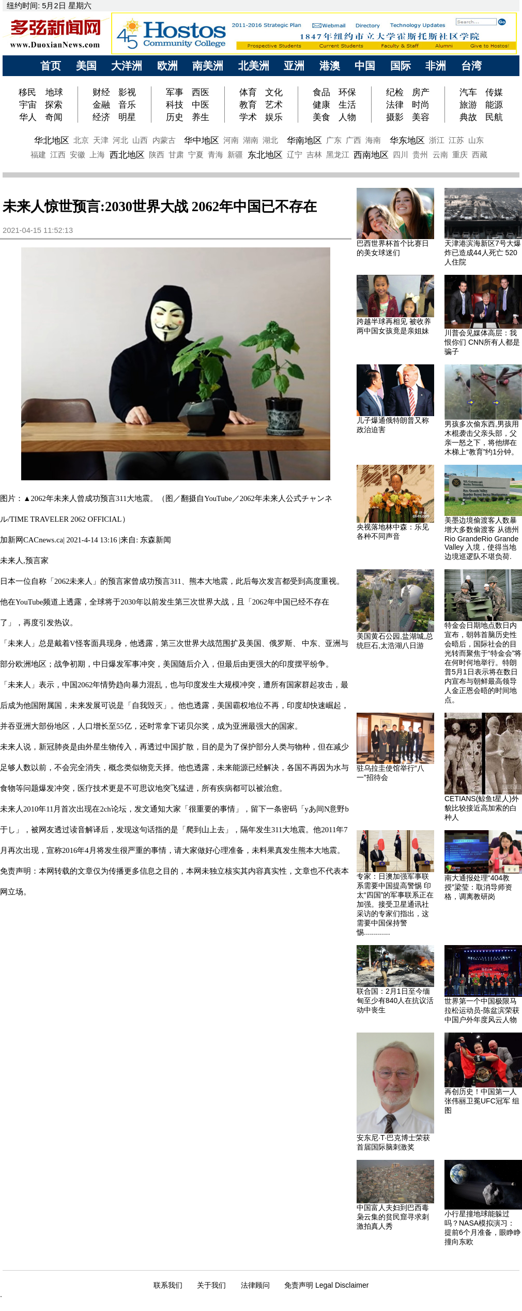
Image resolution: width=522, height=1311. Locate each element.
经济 (101, 117)
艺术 (274, 104)
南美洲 (207, 65)
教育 (248, 104)
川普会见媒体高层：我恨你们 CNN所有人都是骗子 (482, 342)
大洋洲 (126, 65)
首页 (50, 65)
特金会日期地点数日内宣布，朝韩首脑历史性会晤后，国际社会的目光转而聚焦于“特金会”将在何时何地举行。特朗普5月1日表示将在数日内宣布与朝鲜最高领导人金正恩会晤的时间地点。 (482, 662)
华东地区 (407, 140)
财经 (101, 92)
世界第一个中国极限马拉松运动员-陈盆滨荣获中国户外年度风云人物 (481, 1010)
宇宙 (28, 104)
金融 (101, 104)
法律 (395, 104)
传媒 (494, 92)
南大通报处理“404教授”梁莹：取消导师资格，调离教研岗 (478, 887)
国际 (400, 65)
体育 (248, 92)
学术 (248, 117)
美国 (86, 65)
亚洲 (294, 65)
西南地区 (371, 155)
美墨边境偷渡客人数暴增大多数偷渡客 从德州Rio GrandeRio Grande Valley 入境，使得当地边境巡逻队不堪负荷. (481, 538)
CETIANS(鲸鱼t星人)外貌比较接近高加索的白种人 (481, 807)
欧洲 (167, 65)
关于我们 (211, 1285)
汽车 (468, 92)
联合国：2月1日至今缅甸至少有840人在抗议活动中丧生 (395, 1000)
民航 (494, 117)
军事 (174, 92)
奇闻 (54, 117)
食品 (321, 92)
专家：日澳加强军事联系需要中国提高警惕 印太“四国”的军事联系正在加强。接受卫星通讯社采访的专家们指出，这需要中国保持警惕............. (395, 904)
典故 (468, 117)
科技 (174, 104)
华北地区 (51, 140)
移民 (29, 92)
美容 (420, 117)
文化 (274, 92)
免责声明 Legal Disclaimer (326, 1285)
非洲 (435, 65)
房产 (420, 92)
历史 (174, 117)
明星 (127, 117)
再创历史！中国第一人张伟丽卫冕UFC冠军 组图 (481, 1100)
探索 (54, 104)
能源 (494, 104)
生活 (347, 104)
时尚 (420, 104)
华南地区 (304, 140)
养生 (200, 117)
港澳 (329, 65)
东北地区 (265, 155)
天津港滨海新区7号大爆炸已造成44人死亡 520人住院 (482, 252)
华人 (28, 117)
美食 (321, 117)
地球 (54, 92)
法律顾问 (255, 1285)
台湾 (471, 65)
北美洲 (253, 65)
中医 (200, 104)
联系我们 (167, 1285)
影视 (127, 92)
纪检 (395, 92)
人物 (347, 117)
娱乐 (274, 117)
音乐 (127, 104)
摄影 (395, 117)
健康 (321, 104)
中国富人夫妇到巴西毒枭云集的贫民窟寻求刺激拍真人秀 (393, 1216)
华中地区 (201, 140)
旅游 (468, 104)
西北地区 (127, 155)
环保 (347, 92)
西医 (200, 92)
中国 (365, 65)
